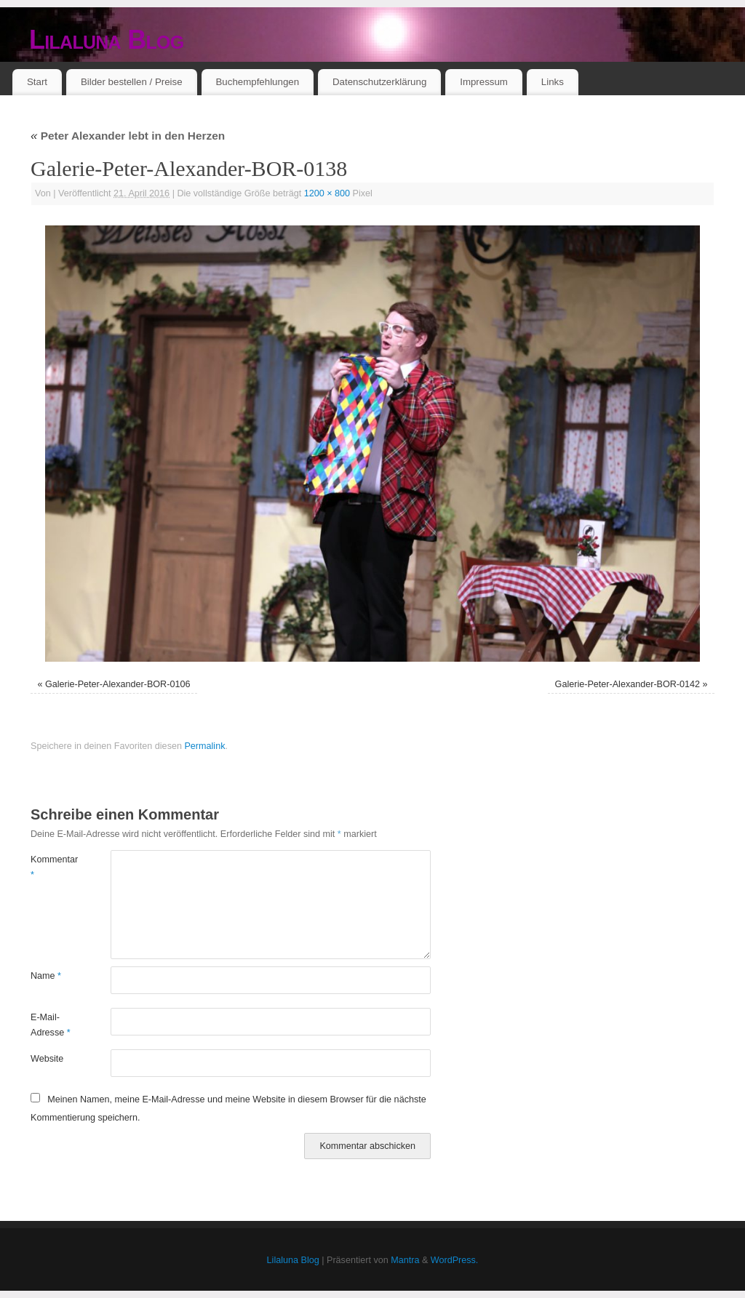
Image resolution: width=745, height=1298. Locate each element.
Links (552, 81)
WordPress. (455, 1260)
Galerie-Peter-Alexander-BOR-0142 (628, 684)
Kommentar (51, 867)
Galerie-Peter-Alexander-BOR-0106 (118, 684)
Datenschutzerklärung (379, 81)
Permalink (204, 746)
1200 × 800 (327, 193)
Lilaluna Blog (106, 40)
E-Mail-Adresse (51, 1025)
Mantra (405, 1260)
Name (46, 976)
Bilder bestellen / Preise (132, 81)
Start (37, 81)
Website (47, 1059)
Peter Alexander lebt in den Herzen (128, 135)
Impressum (484, 81)
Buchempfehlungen (257, 81)
